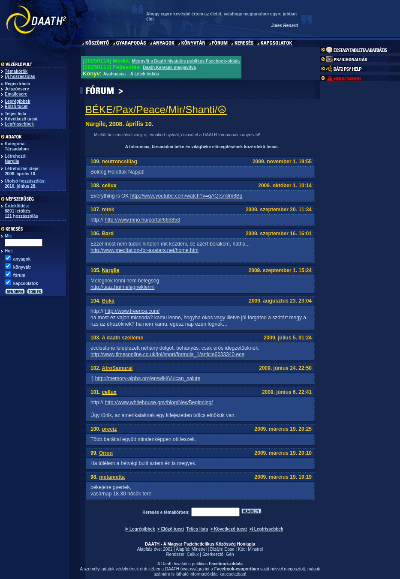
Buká (108, 301)
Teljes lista (15, 113)
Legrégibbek (17, 101)
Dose (229, 549)
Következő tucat (21, 119)
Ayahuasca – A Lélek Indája (131, 74)
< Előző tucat (170, 529)
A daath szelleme (122, 338)
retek (108, 210)
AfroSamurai (117, 368)
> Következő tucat (229, 529)
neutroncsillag (119, 162)
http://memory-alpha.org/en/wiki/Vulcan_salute (148, 378)
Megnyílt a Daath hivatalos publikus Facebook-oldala (186, 61)
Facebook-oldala (226, 563)
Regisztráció (17, 83)
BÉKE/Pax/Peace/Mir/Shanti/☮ (156, 109)
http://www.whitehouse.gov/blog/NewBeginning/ (159, 402)
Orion (106, 453)
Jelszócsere (17, 89)
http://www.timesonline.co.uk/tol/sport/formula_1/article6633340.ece (167, 354)
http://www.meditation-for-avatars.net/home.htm (144, 250)
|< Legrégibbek (140, 529)
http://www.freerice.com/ (132, 311)
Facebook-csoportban (236, 569)
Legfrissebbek (19, 124)
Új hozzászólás (20, 76)
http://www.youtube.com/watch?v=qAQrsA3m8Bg (186, 196)
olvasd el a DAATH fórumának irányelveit (220, 134)
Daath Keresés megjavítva (169, 67)
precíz (109, 429)
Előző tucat (16, 106)
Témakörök (16, 71)
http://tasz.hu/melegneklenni (122, 287)
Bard (108, 234)
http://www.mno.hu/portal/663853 (142, 220)
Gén (230, 554)
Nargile (12, 161)
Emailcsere (16, 94)
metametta (112, 477)
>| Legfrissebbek (266, 529)
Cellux (193, 554)
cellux (109, 186)
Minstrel (199, 549)
